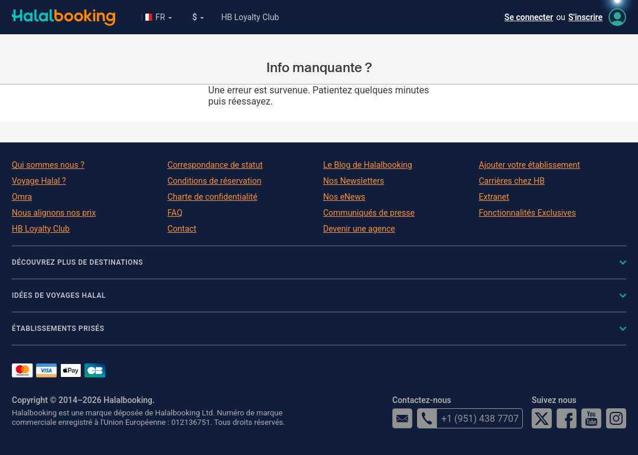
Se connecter (529, 17)
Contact (182, 228)
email (402, 418)
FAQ (175, 212)
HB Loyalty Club (250, 17)
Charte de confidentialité (213, 197)
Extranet (494, 197)
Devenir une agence (359, 228)
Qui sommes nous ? (48, 165)
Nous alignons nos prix (54, 212)
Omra (22, 197)
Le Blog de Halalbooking (367, 165)
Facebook (566, 418)
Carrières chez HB (512, 181)
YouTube (591, 418)
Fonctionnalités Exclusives (527, 212)
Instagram (616, 418)
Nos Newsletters (353, 181)
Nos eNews (344, 197)
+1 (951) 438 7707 (468, 418)
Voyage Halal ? (39, 181)
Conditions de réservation (215, 181)
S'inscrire (585, 17)
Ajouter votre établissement (529, 165)
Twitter (542, 418)
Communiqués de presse (369, 212)
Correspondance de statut (215, 165)
